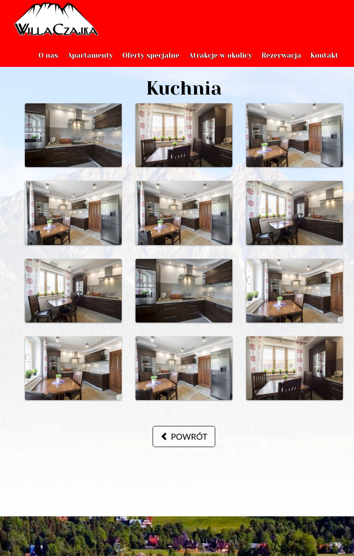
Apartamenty (90, 64)
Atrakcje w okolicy (220, 64)
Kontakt (324, 64)
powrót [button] (183, 436)
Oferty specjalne (150, 64)
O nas (48, 64)
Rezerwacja (281, 64)
